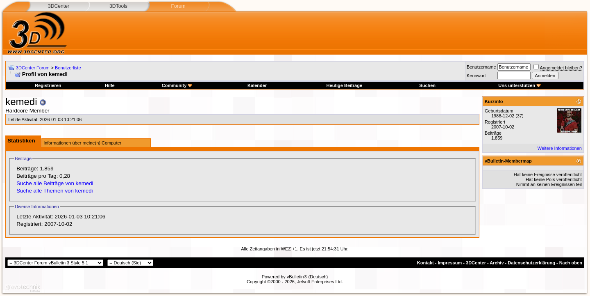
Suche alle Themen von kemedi (54, 191)
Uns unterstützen (519, 85)
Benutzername (481, 66)
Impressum (450, 262)
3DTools (118, 6)
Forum (178, 6)
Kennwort (476, 75)
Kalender (257, 85)
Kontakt (425, 262)
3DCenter (58, 6)
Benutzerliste (68, 67)
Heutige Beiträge (344, 85)
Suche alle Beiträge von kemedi (54, 183)
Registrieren (48, 85)
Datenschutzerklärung (531, 262)
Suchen (427, 85)
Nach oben (570, 262)
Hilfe (110, 85)
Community (177, 85)
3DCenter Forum (33, 67)
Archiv (497, 262)
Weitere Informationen (560, 148)
